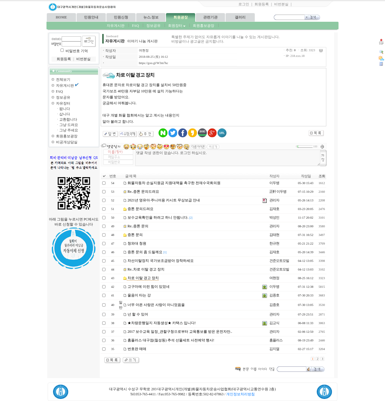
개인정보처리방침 (240, 394)
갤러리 (240, 17)
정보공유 (153, 26)
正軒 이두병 (277, 191)
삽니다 (64, 114)
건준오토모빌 (279, 261)
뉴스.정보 (151, 17)
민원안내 (91, 17)
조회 (322, 176)
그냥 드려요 (68, 125)
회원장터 (176, 26)
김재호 (274, 209)
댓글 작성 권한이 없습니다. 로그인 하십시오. (227, 158)
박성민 (274, 217)
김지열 (274, 349)
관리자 (274, 200)
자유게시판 (116, 26)
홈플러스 (275, 340)
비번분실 (281, 4)
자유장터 (63, 103)
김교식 (274, 323)
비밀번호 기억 (77, 51)
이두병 (274, 183)
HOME (61, 17)
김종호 (274, 295)
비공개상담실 (66, 142)
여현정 (144, 50)
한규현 (274, 243)
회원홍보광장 (203, 26)
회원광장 (180, 17)
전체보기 (63, 79)
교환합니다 (68, 119)
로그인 (243, 4)
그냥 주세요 (68, 130)
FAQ (135, 26)
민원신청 (121, 17)
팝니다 (64, 109)
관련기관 (210, 17)
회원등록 (261, 4)
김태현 (274, 235)
